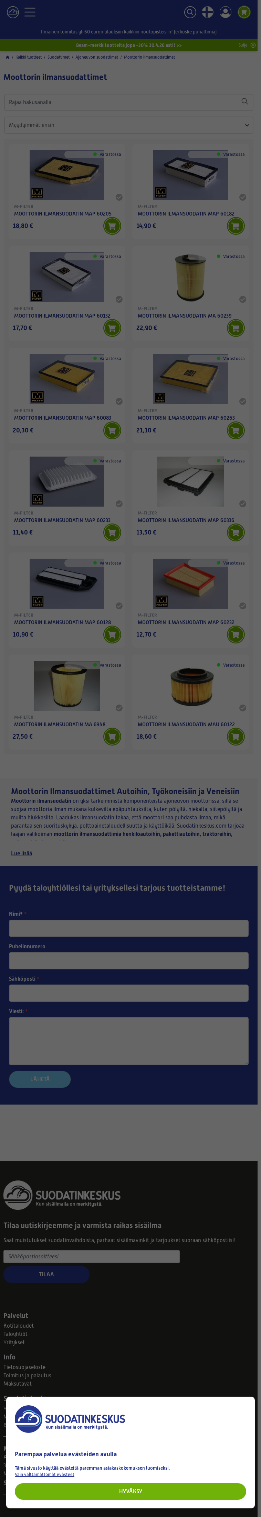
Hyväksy (130, 1491)
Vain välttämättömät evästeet (44, 1474)
